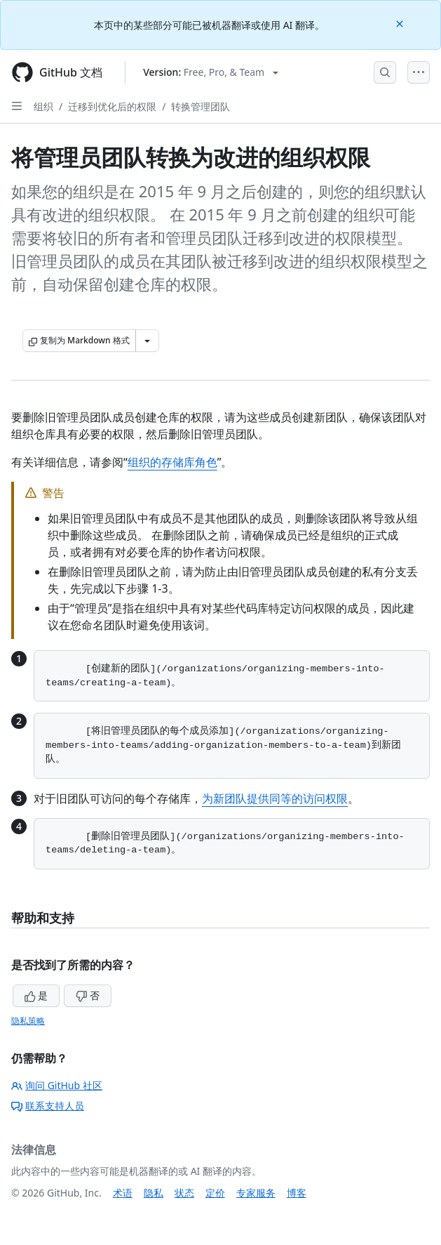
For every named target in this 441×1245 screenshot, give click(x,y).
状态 (184, 1192)
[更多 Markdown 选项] (147, 340)
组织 (43, 106)
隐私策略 (28, 1021)
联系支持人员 (47, 1105)
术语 (123, 1192)
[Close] (401, 23)
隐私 (153, 1192)
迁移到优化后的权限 (112, 106)
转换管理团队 (200, 106)
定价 (215, 1192)
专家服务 (256, 1192)
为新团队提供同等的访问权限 (275, 798)
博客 (296, 1192)
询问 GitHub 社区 (56, 1085)
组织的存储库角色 (172, 462)
